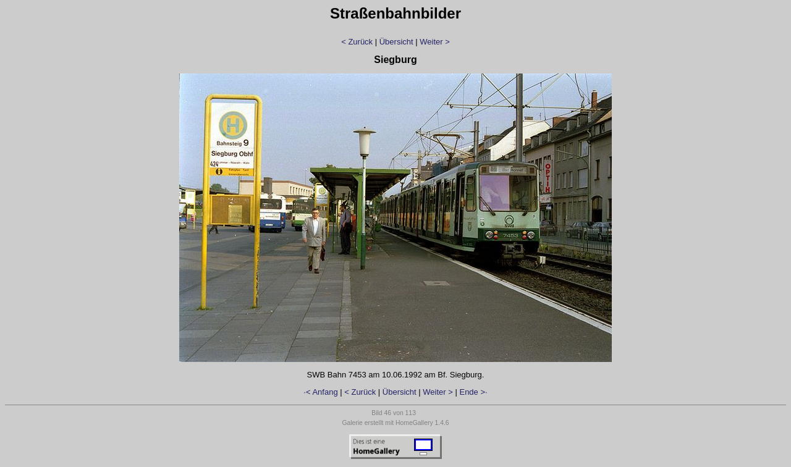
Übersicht (396, 41)
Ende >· (473, 392)
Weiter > (435, 41)
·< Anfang (320, 392)
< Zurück (357, 41)
